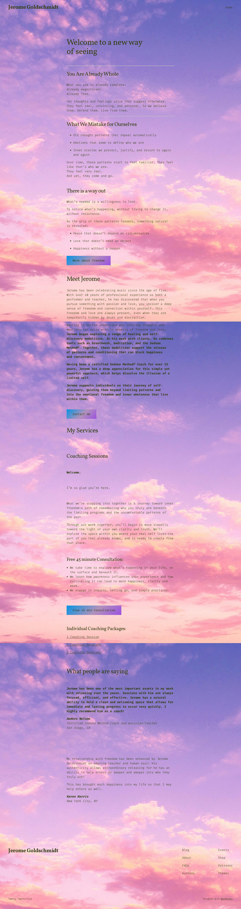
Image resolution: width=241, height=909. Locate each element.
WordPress (227, 898)
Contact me (81, 414)
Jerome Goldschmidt (33, 7)
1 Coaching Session (83, 637)
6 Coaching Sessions (84, 652)
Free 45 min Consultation (94, 610)
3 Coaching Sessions (84, 645)
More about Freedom (89, 261)
